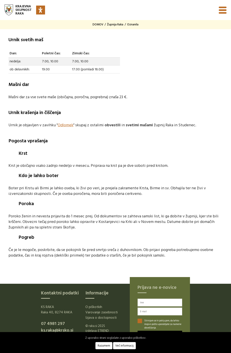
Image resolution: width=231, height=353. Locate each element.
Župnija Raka (115, 24)
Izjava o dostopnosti (101, 317)
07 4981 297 (53, 323)
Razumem (104, 345)
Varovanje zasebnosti (101, 312)
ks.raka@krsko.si (57, 330)
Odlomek (65, 125)
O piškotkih (93, 307)
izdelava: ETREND (97, 330)
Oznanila (132, 24)
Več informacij (124, 345)
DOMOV (98, 24)
